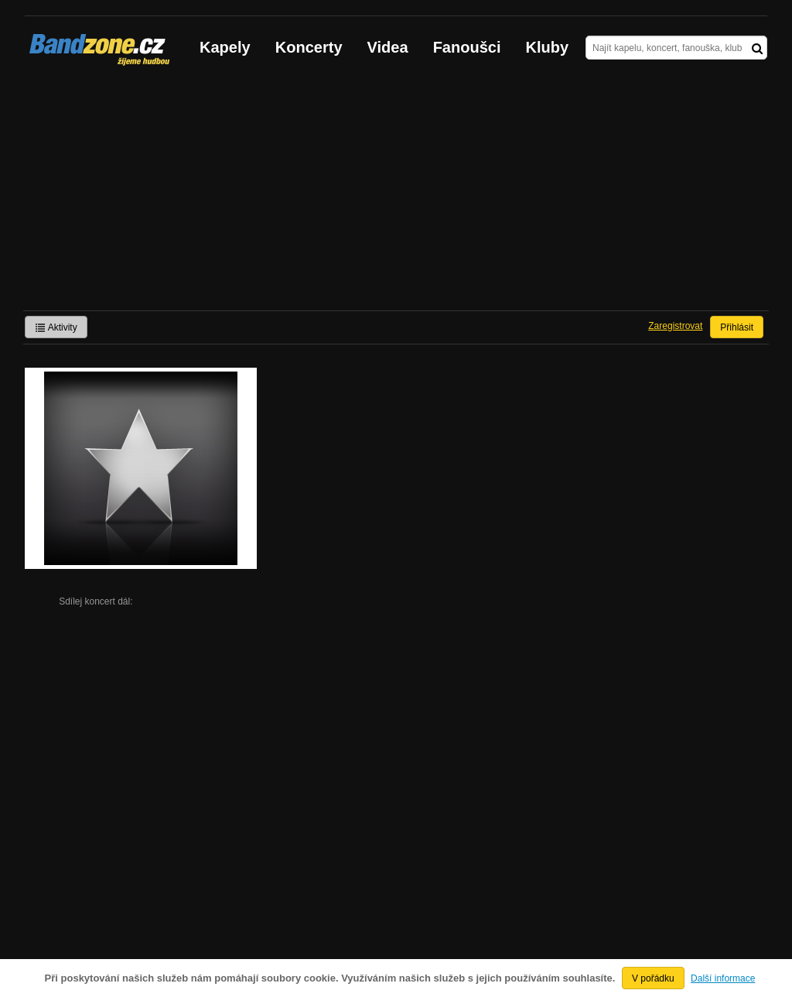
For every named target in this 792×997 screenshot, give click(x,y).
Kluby (547, 47)
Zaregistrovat (675, 325)
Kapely (225, 47)
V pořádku (653, 978)
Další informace (723, 978)
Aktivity (56, 327)
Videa (387, 47)
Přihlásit (736, 327)
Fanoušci (467, 47)
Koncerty (309, 47)
